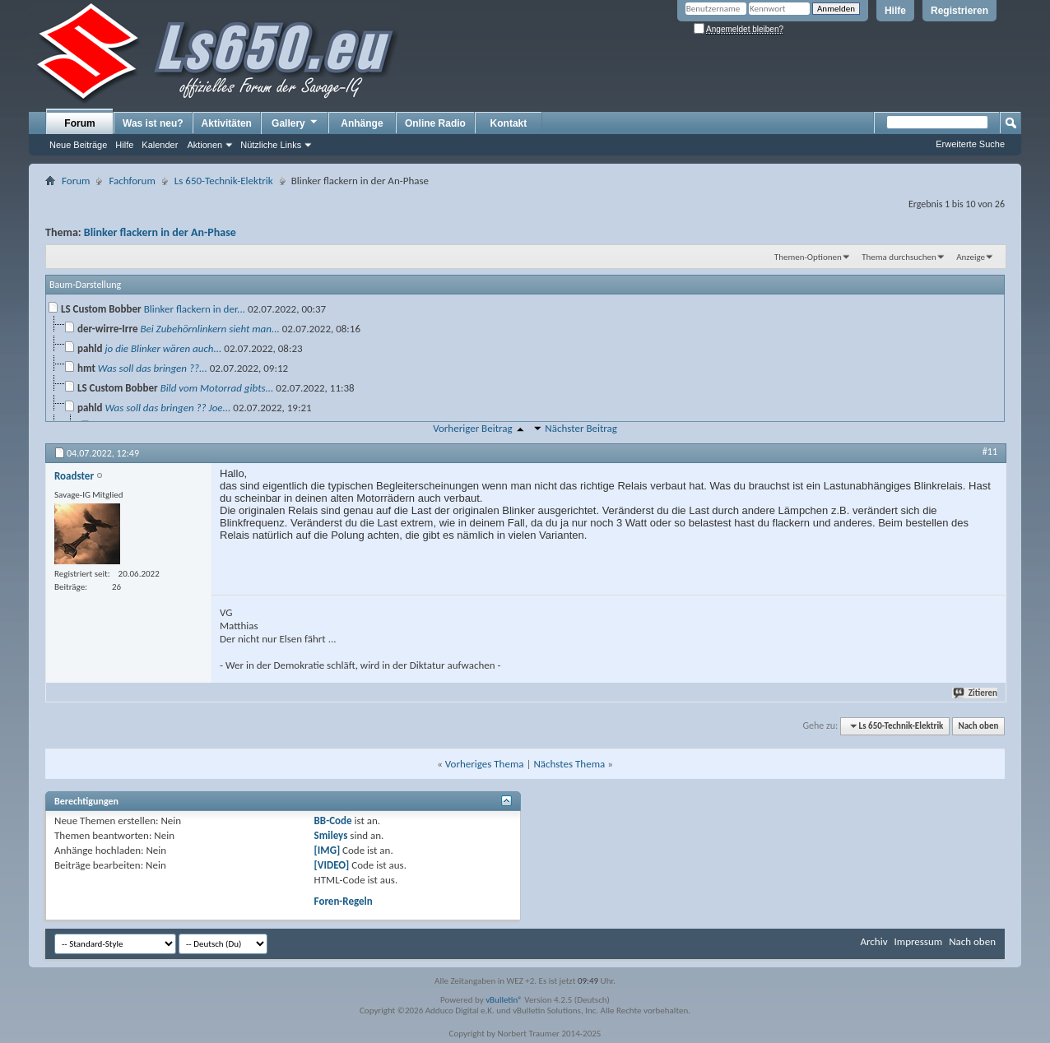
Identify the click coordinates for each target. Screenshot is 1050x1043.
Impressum (918, 941)
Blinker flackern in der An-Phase (160, 232)
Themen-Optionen (808, 257)
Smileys (331, 835)
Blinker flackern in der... (194, 309)
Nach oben (978, 726)
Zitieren (976, 693)
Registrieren (959, 10)
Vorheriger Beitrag (472, 428)
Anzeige (970, 257)
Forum (79, 123)
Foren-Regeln (343, 901)
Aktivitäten (227, 123)
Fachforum (132, 180)
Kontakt (508, 123)
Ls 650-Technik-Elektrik (223, 180)
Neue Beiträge (78, 145)
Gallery (295, 122)
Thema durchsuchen (899, 257)
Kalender (160, 145)
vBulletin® (504, 999)
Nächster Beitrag (581, 428)
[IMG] (327, 850)
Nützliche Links (270, 145)
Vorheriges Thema (484, 764)
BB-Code (333, 820)
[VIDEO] (332, 865)
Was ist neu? (153, 123)
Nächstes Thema (569, 764)
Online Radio (435, 123)
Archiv (873, 941)
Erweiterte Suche (970, 144)
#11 (990, 451)
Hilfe (895, 10)
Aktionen (204, 145)
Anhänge (362, 123)
